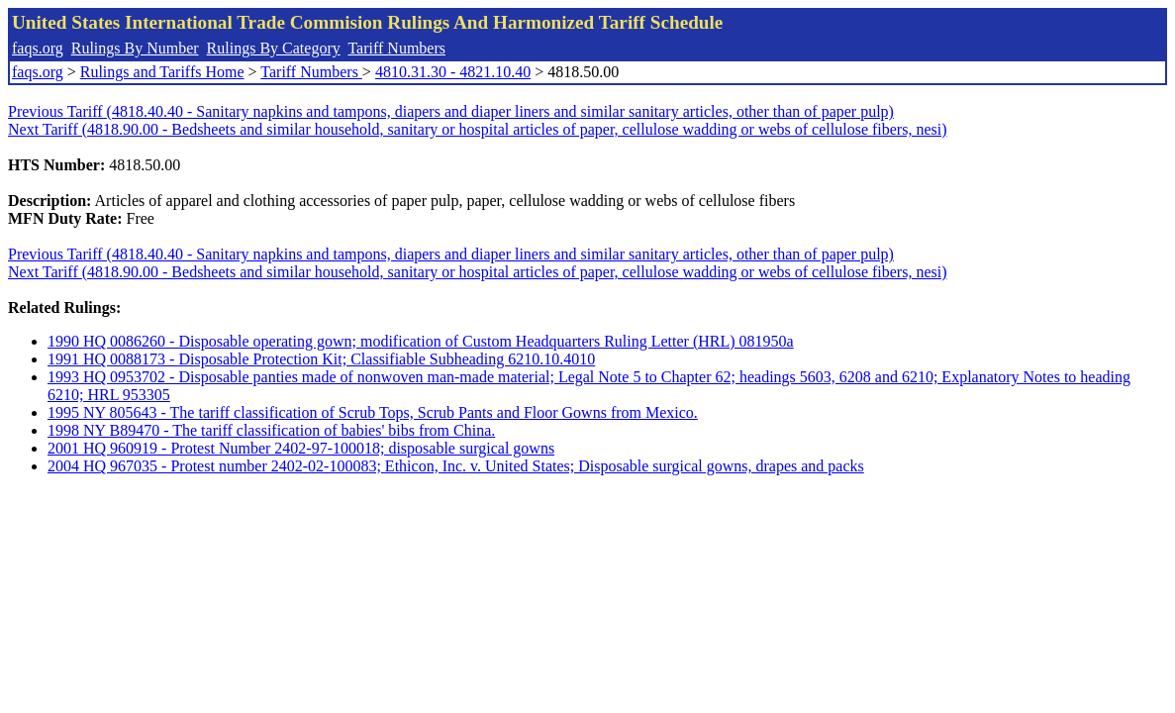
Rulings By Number (135, 48)
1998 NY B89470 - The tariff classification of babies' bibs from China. (271, 430)
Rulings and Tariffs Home (162, 71)
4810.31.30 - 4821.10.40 (453, 71)
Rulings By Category (274, 48)
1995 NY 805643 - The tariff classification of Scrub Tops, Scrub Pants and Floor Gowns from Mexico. (373, 412)
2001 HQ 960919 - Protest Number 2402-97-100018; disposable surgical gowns (301, 448)
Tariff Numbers (396, 48)
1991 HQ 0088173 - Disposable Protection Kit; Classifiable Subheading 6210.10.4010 (321, 359)
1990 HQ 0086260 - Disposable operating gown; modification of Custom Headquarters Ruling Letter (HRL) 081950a (421, 341)
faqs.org (37, 48)
